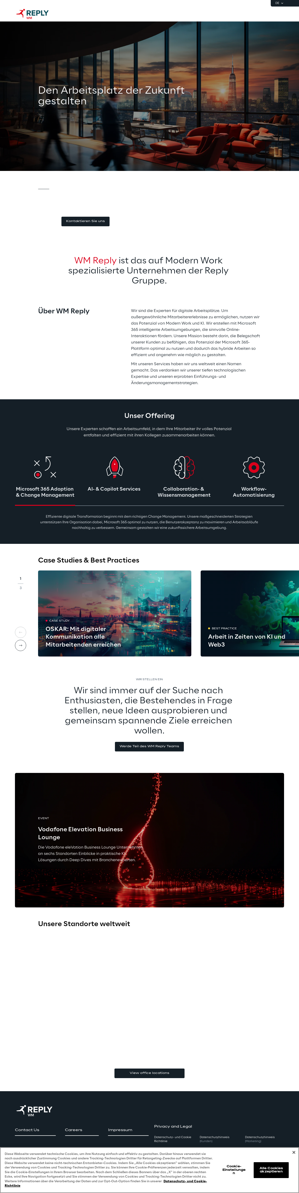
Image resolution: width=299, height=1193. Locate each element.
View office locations (149, 1073)
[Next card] (20, 645)
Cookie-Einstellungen (234, 1170)
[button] (85, 221)
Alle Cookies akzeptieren (271, 1170)
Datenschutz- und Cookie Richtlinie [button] (172, 1139)
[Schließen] (294, 1152)
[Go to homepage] (37, 14)
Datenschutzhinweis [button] (214, 1139)
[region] (149, 1170)
